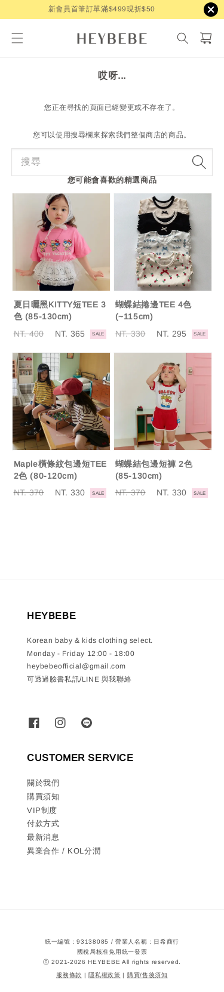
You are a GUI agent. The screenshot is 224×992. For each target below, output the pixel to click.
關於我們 (43, 782)
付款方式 (43, 823)
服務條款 (69, 975)
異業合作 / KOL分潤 (63, 850)
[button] (17, 38)
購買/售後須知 (147, 975)
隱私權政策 (104, 975)
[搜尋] (182, 38)
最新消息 (43, 837)
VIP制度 (42, 810)
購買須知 (43, 796)
